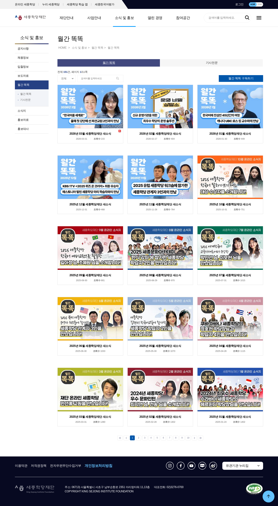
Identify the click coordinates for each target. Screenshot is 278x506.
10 (188, 438)
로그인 (239, 4)
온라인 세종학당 (25, 4)
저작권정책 (38, 465)
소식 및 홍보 (124, 18)
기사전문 (25, 99)
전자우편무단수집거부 (65, 465)
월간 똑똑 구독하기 (240, 78)
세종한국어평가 (104, 4)
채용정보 (23, 57)
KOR (253, 4)
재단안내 (66, 18)
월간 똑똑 (23, 84)
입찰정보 (23, 66)
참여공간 (183, 18)
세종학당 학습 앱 (77, 4)
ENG (260, 4)
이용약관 (21, 465)
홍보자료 (23, 119)
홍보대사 (23, 128)
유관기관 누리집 (237, 465)
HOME (62, 47)
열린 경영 (155, 18)
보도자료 (23, 75)
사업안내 (94, 18)
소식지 (22, 110)
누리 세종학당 (51, 4)
